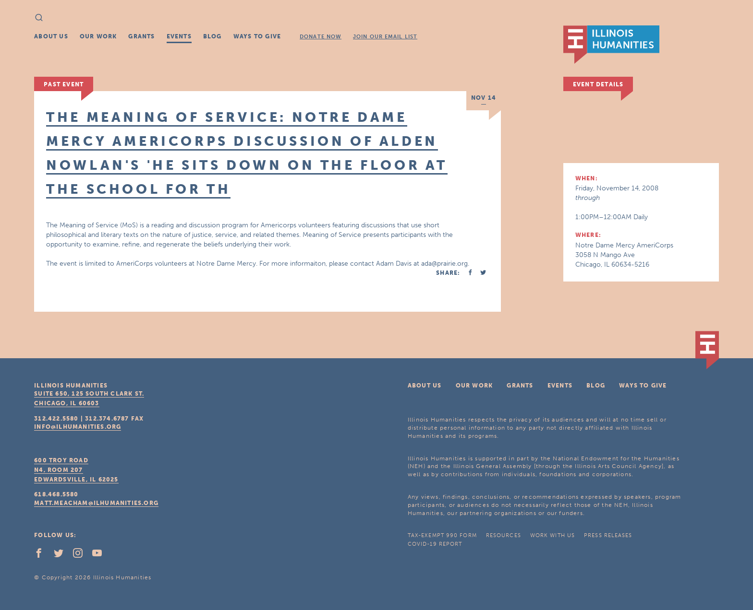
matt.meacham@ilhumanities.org (96, 503)
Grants (141, 36)
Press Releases (608, 535)
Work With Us (552, 535)
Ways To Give (257, 36)
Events (179, 36)
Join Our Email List (385, 37)
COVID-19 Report (435, 544)
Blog (212, 36)
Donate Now (320, 37)
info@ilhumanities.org (77, 426)
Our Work (98, 36)
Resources (503, 535)
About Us (51, 36)
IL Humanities (611, 44)
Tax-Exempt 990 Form (442, 535)
